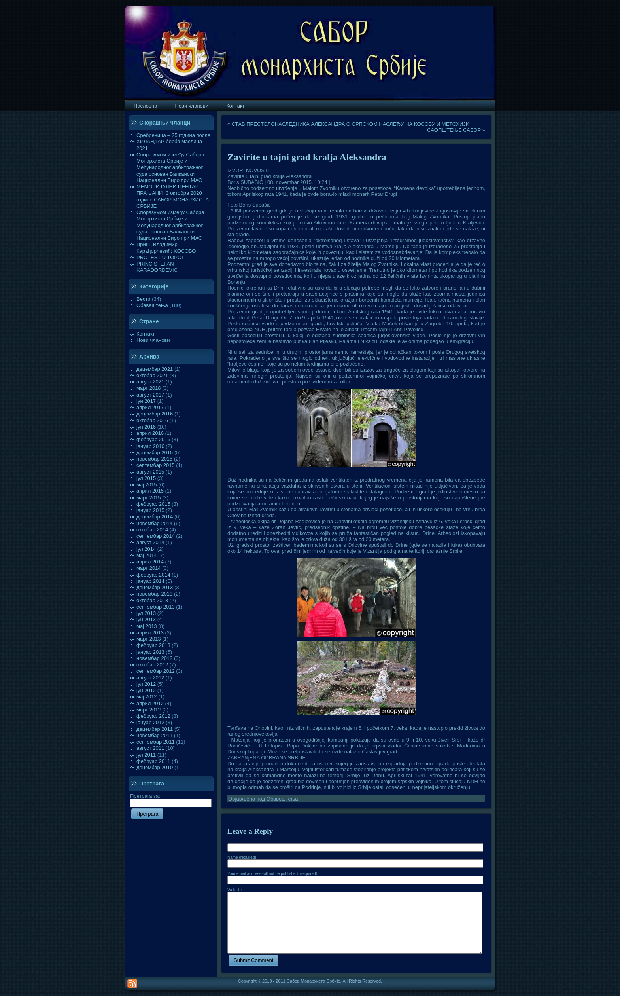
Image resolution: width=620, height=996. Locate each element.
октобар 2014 (152, 530)
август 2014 (150, 542)
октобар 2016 (152, 420)
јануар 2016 (150, 446)
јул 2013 (146, 613)
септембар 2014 (155, 536)
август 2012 (150, 678)
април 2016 (150, 433)
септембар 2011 (155, 742)
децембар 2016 (154, 414)
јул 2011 (146, 755)
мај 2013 (146, 626)
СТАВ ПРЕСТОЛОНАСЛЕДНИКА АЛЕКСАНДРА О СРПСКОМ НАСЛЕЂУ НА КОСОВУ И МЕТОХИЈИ (350, 124)
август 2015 (150, 472)
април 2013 (150, 633)
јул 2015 (146, 478)
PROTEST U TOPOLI (161, 257)
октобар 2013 (152, 600)
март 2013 (148, 639)
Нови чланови (153, 340)
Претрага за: (171, 799)
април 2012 (150, 703)
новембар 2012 (154, 658)
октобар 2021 (152, 375)
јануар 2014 (150, 581)
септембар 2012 (155, 671)
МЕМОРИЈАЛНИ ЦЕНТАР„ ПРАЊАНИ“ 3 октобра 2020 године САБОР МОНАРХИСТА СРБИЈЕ (172, 196)
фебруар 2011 (153, 761)
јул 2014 (146, 549)
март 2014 (148, 568)
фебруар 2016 (153, 439)
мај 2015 (146, 485)
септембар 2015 (155, 465)
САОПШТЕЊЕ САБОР (454, 130)
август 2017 (150, 395)
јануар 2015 (150, 510)
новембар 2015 (154, 459)
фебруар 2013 (153, 645)
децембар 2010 (154, 767)
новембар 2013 (154, 594)
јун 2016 (146, 427)
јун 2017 (146, 401)
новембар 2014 (154, 523)
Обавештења (152, 305)
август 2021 (150, 382)
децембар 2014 (154, 517)
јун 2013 (146, 619)
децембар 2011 (154, 729)
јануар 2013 (150, 652)
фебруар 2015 (153, 504)
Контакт (145, 334)
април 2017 (150, 407)
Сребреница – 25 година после (173, 135)
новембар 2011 (154, 735)
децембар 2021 (154, 369)
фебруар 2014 (153, 575)
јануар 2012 (150, 722)
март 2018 (148, 388)
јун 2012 (146, 690)
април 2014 (150, 562)
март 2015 (148, 498)
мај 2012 (146, 697)
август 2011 (150, 748)
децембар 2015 (154, 452)
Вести (143, 299)
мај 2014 (146, 555)
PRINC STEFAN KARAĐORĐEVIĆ (157, 267)
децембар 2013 (154, 587)
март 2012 (148, 710)
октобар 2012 (152, 665)
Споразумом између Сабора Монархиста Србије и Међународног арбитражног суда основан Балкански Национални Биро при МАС (170, 167)
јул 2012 (146, 684)
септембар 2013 (155, 607)
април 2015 (150, 491)
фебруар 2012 (153, 716)
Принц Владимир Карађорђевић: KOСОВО (166, 247)
